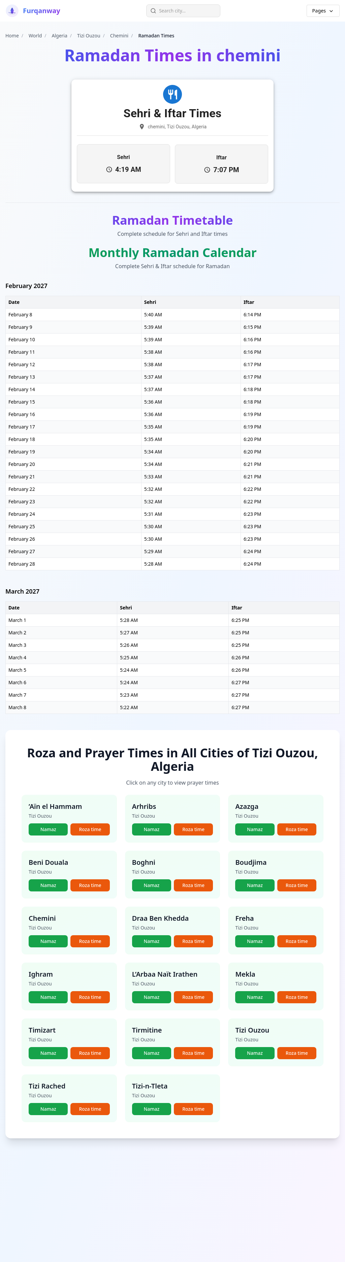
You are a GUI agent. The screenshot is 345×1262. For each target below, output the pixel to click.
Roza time (90, 829)
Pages (323, 10)
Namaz (48, 829)
